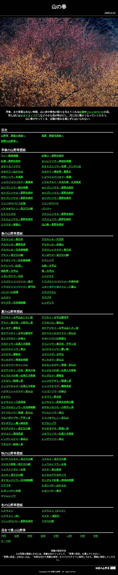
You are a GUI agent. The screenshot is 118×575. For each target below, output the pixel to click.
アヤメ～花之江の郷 (12, 255)
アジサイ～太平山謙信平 (55, 317)
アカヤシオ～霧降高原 (13, 244)
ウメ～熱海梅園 (9, 155)
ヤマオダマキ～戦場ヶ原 (55, 428)
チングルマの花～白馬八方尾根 (59, 370)
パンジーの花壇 (9, 292)
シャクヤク (48, 276)
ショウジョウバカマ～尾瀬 (56, 177)
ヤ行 (95, 536)
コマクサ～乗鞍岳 (11, 354)
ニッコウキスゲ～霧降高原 (56, 386)
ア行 (3, 536)
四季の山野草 (55, 572)
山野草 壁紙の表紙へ (13, 135)
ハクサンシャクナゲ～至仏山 (17, 391)
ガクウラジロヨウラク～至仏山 (59, 333)
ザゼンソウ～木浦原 (12, 177)
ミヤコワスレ (49, 292)
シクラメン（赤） (11, 516)
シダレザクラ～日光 (12, 276)
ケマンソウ (48, 260)
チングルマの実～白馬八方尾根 (18, 375)
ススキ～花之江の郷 (12, 475)
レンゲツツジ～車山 (53, 439)
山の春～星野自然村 (53, 224)
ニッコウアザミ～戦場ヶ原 (56, 380)
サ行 (29, 536)
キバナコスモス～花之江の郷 (17, 459)
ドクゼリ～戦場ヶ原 (12, 380)
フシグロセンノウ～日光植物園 (18, 407)
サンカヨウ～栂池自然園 (14, 359)
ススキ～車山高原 (51, 469)
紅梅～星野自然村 (11, 161)
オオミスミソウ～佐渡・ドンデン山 (61, 166)
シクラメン (7, 510)
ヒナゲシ (6, 396)
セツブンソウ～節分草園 (14, 187)
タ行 (42, 536)
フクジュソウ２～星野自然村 (17, 219)
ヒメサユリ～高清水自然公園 (57, 402)
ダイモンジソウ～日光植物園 (17, 480)
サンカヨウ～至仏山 (53, 359)
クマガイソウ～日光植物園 (15, 260)
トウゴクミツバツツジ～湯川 (17, 281)
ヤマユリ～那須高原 (12, 433)
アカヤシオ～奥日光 (12, 239)
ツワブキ (6, 485)
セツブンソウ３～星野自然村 (57, 193)
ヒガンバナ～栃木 (51, 490)
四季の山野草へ (9, 141)
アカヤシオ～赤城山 (53, 244)
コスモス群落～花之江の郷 (15, 464)
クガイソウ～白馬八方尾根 (15, 344)
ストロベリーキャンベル (14, 365)
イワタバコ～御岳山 (53, 322)
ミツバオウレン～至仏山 (55, 418)
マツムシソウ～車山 (53, 412)
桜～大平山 (48, 271)
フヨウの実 (48, 521)
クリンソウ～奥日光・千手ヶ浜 (59, 344)
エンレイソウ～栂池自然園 (56, 161)
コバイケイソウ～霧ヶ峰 (55, 349)
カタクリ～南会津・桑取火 (56, 171)
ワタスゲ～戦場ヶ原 (12, 444)
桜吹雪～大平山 (9, 271)
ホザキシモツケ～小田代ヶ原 (57, 407)
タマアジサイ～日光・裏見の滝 (18, 370)
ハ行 (69, 536)
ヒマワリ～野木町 (51, 396)
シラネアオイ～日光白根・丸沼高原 (61, 182)
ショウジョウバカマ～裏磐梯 (17, 182)
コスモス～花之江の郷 (54, 459)
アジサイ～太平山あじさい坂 (17, 317)
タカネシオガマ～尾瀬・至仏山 (59, 365)
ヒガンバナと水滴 (11, 490)
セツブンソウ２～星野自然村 (17, 198)
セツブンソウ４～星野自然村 (17, 193)
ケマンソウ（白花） (12, 265)
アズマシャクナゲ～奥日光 (56, 249)
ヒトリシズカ (8, 214)
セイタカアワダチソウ (54, 475)
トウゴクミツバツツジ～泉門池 (18, 287)
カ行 (16, 536)
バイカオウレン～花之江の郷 (17, 208)
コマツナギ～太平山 (53, 354)
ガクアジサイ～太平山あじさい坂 (60, 328)
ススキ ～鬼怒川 (50, 516)
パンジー (46, 208)
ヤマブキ (46, 297)
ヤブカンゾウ (49, 423)
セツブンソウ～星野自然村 (56, 198)
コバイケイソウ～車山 (13, 349)
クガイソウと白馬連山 (54, 338)
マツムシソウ (8, 496)
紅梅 (81, 112)
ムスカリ (6, 297)
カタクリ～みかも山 (12, 171)
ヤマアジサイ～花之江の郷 (15, 428)
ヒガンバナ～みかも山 (54, 485)
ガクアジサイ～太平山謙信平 (17, 333)
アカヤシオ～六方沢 (53, 239)
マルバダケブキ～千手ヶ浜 (15, 418)
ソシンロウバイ (95, 112)
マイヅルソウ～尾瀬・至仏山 (17, 412)
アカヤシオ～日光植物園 (14, 249)
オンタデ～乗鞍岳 (11, 328)
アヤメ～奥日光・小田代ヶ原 (17, 322)
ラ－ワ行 (6, 541)
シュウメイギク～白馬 (13, 469)
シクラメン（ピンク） (54, 510)
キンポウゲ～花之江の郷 (55, 255)
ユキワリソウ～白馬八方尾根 (57, 433)
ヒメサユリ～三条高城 (13, 402)
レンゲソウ (48, 302)
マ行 (82, 536)
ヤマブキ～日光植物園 (13, 302)
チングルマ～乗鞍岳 (53, 375)
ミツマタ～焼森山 (11, 224)
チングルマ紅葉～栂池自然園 (57, 480)
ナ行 (56, 536)
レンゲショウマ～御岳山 (14, 439)
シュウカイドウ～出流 (54, 464)
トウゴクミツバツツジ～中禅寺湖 (60, 281)
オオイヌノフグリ (30, 115)
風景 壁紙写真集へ (53, 135)
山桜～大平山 (49, 265)
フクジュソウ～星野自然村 (56, 219)
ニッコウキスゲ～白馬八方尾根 (18, 386)
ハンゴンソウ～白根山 (54, 391)
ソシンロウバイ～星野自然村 (17, 521)
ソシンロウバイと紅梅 (13, 203)
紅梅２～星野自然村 (53, 155)
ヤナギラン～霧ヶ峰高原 (14, 423)
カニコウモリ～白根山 (13, 338)
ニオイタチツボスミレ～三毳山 (59, 287)
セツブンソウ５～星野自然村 (57, 187)
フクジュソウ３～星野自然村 (57, 214)
